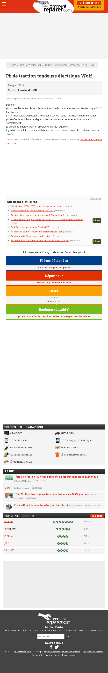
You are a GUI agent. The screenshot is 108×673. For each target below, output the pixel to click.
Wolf (21, 85)
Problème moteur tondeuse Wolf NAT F (30, 227)
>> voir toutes (95, 198)
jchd (6, 528)
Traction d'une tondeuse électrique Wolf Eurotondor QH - (39, 215)
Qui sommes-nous (22, 652)
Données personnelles (93, 652)
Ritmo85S (9, 550)
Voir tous (97, 515)
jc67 (6, 543)
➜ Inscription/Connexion (89, 7)
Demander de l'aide (89, 3)
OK (68, 636)
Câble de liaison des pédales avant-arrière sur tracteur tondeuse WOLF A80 (47, 219)
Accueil (54, 6)
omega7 (8, 521)
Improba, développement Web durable (62, 652)
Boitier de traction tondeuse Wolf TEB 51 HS (32, 210)
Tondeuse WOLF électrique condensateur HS (32, 236)
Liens (7, 487)
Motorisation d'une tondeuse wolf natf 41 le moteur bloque (40, 240)
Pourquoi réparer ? (22, 480)
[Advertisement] (54, 36)
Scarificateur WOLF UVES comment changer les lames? (37, 206)
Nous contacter (69, 655)
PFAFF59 (8, 535)
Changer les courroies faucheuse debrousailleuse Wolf (37, 232)
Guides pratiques (21, 488)
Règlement (37, 655)
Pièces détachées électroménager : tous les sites (43, 505)
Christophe (30, 99)
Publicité (48, 655)
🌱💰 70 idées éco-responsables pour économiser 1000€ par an (50, 494)
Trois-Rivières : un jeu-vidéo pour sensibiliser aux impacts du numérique (56, 476)
